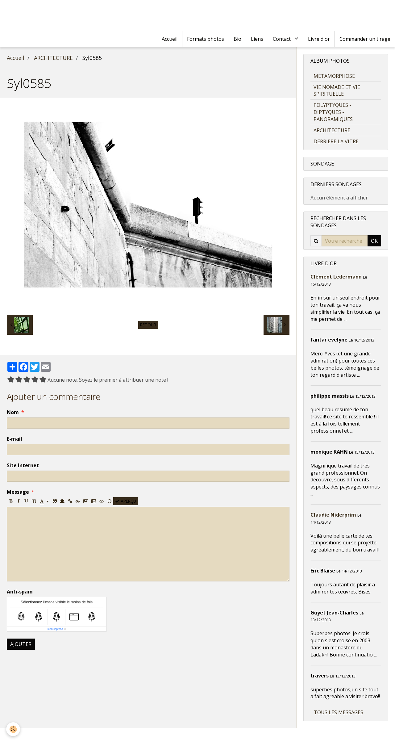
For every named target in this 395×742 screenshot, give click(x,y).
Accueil (169, 39)
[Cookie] (13, 729)
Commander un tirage (364, 39)
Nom (13, 412)
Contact (282, 39)
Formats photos (205, 39)
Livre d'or (319, 39)
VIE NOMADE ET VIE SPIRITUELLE (337, 91)
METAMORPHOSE (334, 76)
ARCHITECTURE (53, 57)
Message (18, 491)
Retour (148, 325)
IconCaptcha (55, 629)
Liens (257, 39)
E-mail (14, 438)
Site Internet (23, 465)
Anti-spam (20, 591)
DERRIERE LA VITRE (336, 141)
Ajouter (20, 644)
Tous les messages (338, 712)
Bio (237, 39)
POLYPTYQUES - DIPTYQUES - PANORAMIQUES (333, 112)
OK (374, 240)
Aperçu (125, 501)
